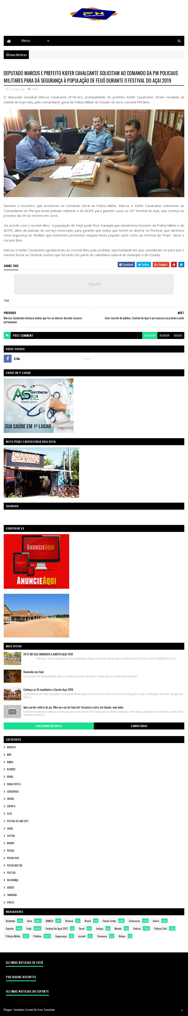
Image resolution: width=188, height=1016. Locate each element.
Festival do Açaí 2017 (18, 821)
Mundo (10, 843)
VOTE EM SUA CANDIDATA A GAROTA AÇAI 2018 (48, 654)
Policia (10, 851)
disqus (178, 335)
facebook (149, 335)
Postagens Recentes (49, 726)
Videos (10, 902)
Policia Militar (14, 865)
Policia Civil (13, 858)
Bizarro (11, 769)
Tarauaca (12, 895)
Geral (10, 828)
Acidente (11, 747)
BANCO (10, 762)
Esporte (11, 806)
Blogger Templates (14, 1010)
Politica (11, 873)
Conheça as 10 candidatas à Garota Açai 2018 (48, 690)
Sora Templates (46, 1010)
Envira (10, 799)
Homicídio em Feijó (33, 672)
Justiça (11, 836)
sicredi (10, 887)
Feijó (35, 89)
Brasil (10, 777)
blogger (164, 335)
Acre (9, 755)
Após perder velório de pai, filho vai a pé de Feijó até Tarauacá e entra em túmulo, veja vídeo (73, 707)
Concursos (13, 792)
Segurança (12, 880)
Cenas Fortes (14, 784)
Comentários (139, 726)
